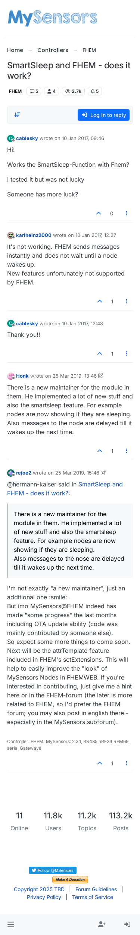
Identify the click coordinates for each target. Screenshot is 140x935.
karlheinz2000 (34, 235)
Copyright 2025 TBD (39, 889)
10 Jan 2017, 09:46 (83, 138)
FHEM (15, 91)
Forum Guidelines (96, 889)
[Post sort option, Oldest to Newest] (17, 114)
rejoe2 (23, 473)
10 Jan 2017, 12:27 (95, 235)
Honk (22, 376)
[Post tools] (126, 213)
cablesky (27, 138)
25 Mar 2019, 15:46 (77, 473)
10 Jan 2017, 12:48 (82, 323)
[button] (10, 924)
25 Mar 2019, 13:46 (75, 376)
